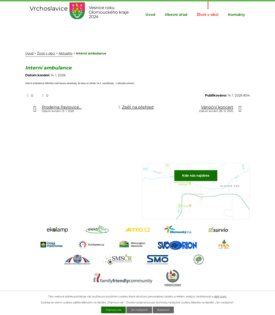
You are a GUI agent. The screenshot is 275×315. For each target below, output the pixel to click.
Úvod (150, 14)
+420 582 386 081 (103, 178)
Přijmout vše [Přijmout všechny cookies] (113, 309)
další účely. (220, 296)
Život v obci (208, 14)
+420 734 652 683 (104, 183)
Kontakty (236, 14)
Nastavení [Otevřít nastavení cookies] (163, 309)
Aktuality (66, 53)
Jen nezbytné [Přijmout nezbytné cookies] (139, 309)
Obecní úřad (176, 14)
